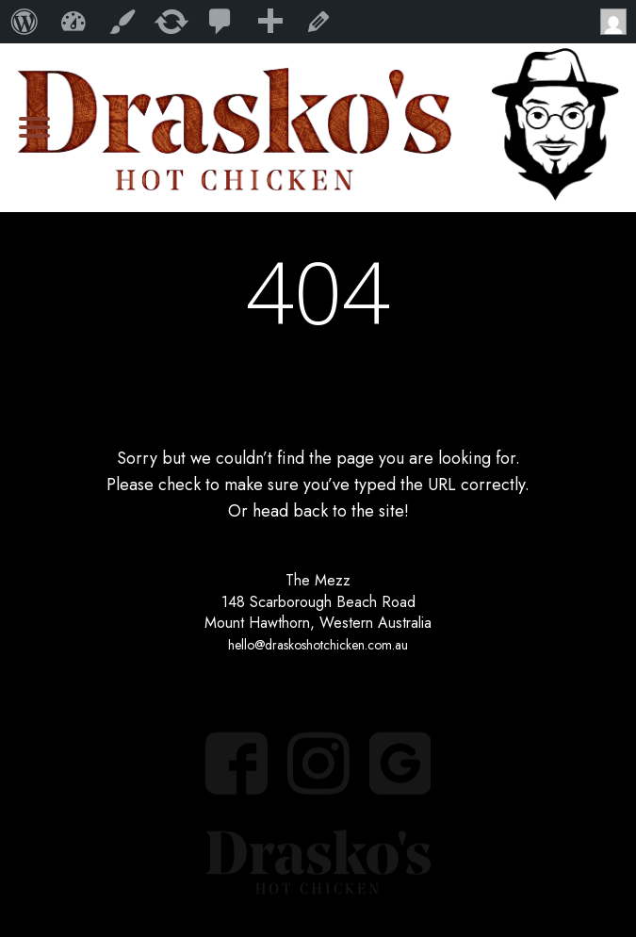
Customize (122, 21)
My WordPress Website (73, 21)
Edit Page (318, 21)
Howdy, (618, 21)
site (391, 511)
